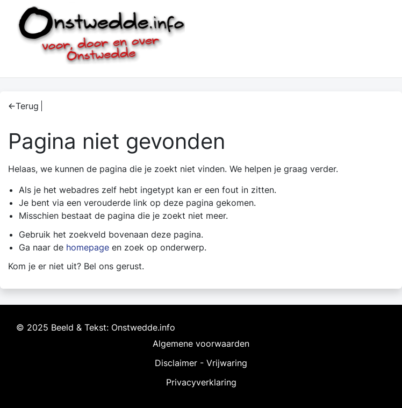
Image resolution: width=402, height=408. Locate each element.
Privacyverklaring (201, 382)
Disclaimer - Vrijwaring (201, 362)
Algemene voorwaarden (201, 343)
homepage (87, 247)
